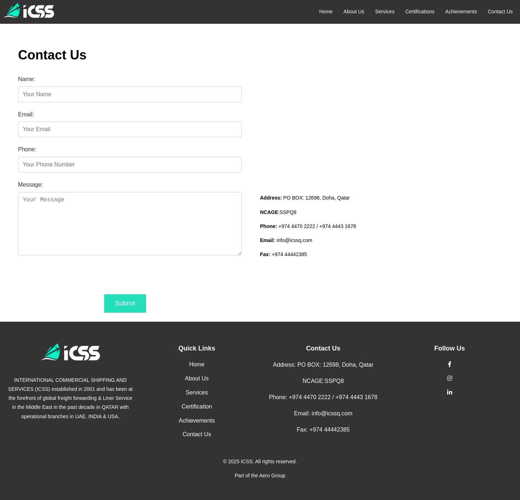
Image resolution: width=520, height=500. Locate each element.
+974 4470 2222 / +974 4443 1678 (317, 226)
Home (325, 11)
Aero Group (272, 475)
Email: (26, 114)
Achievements (461, 11)
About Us (354, 11)
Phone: (27, 149)
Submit (125, 303)
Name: (26, 79)
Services (385, 11)
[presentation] (73, 277)
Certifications (420, 11)
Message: (30, 185)
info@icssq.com (294, 240)
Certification (197, 406)
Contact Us (500, 11)
